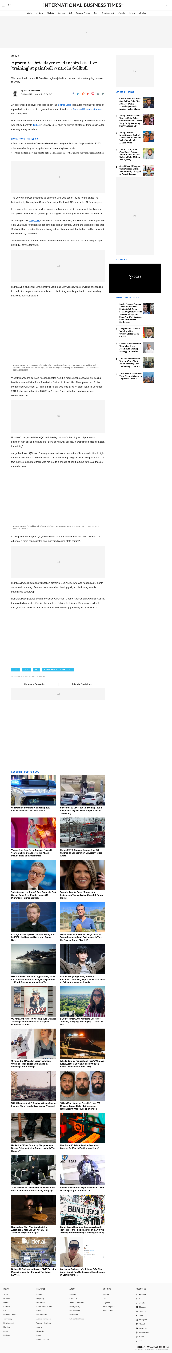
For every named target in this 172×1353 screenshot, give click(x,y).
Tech (96, 13)
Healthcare (41, 1303)
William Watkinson (32, 90)
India (104, 1298)
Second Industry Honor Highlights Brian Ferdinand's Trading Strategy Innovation (130, 347)
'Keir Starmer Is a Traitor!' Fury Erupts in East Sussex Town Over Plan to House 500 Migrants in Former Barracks (33, 895)
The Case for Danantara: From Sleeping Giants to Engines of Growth (130, 376)
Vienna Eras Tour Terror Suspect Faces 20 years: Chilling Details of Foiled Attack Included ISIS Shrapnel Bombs (32, 853)
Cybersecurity (42, 1315)
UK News (39, 13)
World (29, 13)
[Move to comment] (103, 93)
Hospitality (40, 1298)
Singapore (106, 1303)
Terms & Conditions (77, 1303)
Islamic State (64, 105)
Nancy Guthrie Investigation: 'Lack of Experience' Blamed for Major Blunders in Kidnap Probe (130, 137)
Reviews (132, 13)
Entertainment (108, 13)
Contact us (74, 1298)
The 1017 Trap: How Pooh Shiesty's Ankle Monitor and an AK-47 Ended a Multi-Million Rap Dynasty (129, 154)
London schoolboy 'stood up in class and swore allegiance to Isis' (44, 148)
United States (108, 1311)
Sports (5, 1331)
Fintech (39, 1335)
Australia (106, 1294)
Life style (6, 1327)
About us (73, 1294)
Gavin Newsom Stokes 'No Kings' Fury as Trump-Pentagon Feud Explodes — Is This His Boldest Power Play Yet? (81, 937)
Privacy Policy (75, 1307)
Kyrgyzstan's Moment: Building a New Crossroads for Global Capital (129, 332)
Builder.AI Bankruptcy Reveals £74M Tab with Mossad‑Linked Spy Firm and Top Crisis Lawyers (33, 1272)
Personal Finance (83, 13)
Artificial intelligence (44, 1319)
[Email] (98, 93)
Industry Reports (43, 1339)
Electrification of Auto (44, 1307)
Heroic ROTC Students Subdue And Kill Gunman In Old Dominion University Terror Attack (81, 853)
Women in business (44, 1323)
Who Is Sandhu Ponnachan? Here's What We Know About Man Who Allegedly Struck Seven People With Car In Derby (82, 1064)
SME (70, 13)
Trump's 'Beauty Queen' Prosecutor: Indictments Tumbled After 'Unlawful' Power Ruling (81, 895)
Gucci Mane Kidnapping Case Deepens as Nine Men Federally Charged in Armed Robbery (130, 170)
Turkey (36, 125)
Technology (7, 1319)
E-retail (39, 1294)
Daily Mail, (34, 220)
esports (39, 1327)
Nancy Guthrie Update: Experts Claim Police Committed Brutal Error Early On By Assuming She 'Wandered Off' (130, 120)
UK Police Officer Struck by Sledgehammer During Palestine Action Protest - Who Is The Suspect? (33, 1148)
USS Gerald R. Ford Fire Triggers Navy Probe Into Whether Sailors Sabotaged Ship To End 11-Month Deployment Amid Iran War (33, 979)
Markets (50, 13)
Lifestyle (121, 13)
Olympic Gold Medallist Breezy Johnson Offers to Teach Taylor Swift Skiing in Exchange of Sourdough (31, 1064)
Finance (39, 1311)
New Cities (41, 1331)
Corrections (74, 1315)
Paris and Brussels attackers (87, 109)
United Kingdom (109, 1307)
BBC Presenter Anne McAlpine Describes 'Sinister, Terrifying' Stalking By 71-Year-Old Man (81, 1022)
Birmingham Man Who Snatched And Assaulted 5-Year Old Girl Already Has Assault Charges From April (30, 1230)
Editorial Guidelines (81, 684)
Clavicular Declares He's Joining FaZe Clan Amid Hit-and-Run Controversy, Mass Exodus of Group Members (82, 1272)
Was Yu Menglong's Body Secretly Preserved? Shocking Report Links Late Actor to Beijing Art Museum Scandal (82, 979)
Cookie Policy (75, 1311)
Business (61, 13)
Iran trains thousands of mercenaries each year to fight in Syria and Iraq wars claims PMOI (57, 144)
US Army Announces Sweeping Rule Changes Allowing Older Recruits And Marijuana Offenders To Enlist (33, 1022)
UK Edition (143, 13)
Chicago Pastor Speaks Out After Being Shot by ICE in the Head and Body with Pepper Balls (33, 937)
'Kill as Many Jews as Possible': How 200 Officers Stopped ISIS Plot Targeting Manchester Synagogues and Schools (80, 1106)
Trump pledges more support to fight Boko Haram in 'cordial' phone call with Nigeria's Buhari (58, 153)
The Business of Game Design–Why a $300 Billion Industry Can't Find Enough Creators (129, 362)
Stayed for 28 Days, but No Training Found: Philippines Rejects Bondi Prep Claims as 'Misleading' (81, 811)
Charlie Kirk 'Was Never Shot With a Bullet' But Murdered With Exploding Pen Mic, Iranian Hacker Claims (130, 103)
